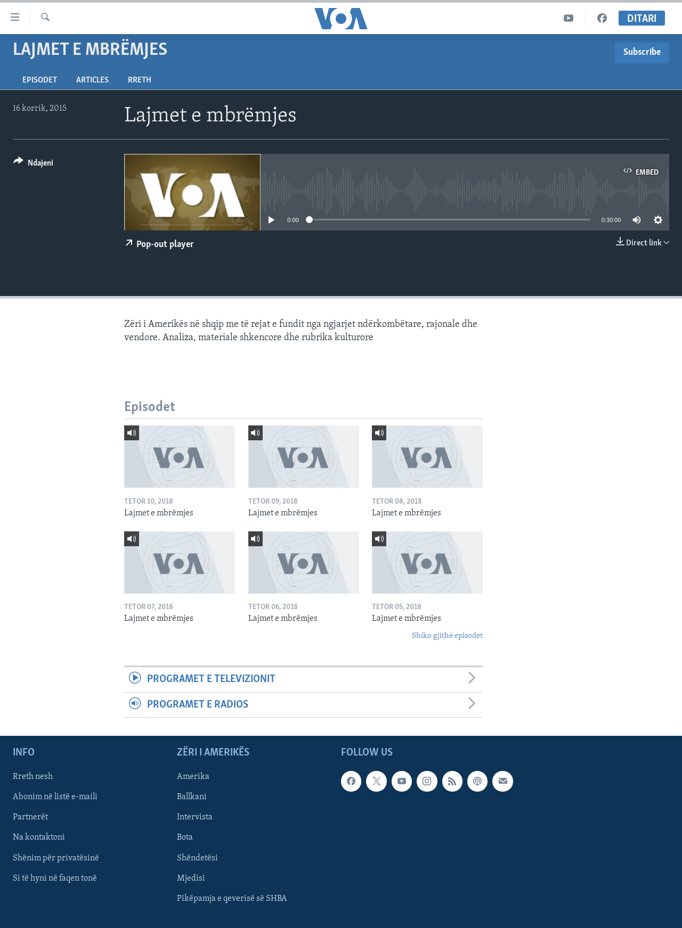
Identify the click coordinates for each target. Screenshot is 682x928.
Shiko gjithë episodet (447, 636)
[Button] (33, 165)
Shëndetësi (197, 857)
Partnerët (30, 817)
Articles (92, 80)
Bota (185, 837)
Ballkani (192, 797)
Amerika (193, 777)
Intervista (195, 817)
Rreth (139, 80)
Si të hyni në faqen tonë (55, 878)
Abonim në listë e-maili (55, 797)
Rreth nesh (33, 777)
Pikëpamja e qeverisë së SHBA (232, 898)
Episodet (39, 80)
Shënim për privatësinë (56, 857)
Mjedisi (191, 878)
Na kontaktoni (39, 837)
